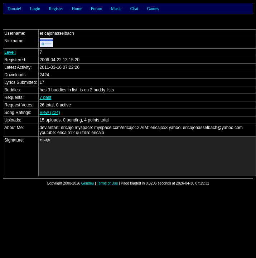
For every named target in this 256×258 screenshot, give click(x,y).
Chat (134, 8)
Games (153, 8)
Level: (10, 52)
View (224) (50, 112)
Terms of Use (107, 183)
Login (35, 8)
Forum (96, 8)
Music (116, 8)
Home (77, 8)
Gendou (87, 183)
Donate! (14, 8)
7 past (46, 97)
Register (56, 8)
